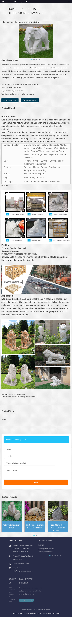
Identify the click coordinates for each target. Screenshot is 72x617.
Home (12, 9)
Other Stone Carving (24, 13)
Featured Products (29, 613)
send (36, 483)
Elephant (4, 419)
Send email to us (11, 100)
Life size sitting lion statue (16, 394)
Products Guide (17, 613)
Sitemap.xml (47, 613)
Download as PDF (31, 100)
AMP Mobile (56, 613)
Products (28, 9)
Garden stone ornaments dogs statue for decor (20, 397)
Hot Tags (39, 613)
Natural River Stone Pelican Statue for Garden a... (57, 528)
